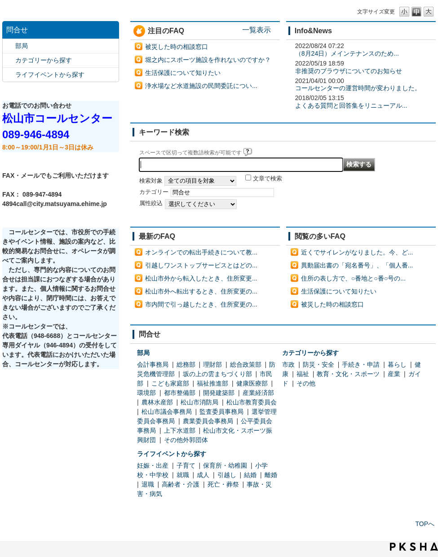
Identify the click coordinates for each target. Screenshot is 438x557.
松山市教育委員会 (251, 402)
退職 (148, 484)
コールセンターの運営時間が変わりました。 (358, 88)
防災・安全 (318, 364)
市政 (288, 364)
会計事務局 (152, 364)
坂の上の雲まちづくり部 (217, 373)
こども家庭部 (170, 383)
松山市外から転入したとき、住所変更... (201, 278)
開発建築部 (218, 392)
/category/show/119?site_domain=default (9, 46)
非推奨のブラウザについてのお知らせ (348, 71)
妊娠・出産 (152, 465)
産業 (394, 373)
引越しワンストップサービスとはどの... (201, 265)
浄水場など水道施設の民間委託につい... (201, 85)
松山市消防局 (199, 402)
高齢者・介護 (180, 484)
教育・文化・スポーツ (348, 373)
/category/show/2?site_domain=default (9, 60)
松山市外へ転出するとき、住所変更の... (201, 291)
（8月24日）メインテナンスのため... (347, 53)
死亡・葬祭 (223, 484)
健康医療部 (252, 383)
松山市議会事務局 (167, 411)
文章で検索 (267, 178)
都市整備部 (179, 392)
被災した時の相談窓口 (176, 46)
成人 (203, 474)
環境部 (146, 392)
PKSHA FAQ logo (414, 547)
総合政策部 (245, 364)
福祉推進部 (212, 383)
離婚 (271, 474)
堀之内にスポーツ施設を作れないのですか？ (208, 59)
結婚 (250, 474)
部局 (21, 45)
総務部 (186, 364)
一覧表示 (256, 30)
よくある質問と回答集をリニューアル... (351, 105)
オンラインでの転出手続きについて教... (201, 252)
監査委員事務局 (221, 411)
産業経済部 (258, 392)
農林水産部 (157, 402)
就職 (183, 474)
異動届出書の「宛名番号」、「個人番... (357, 265)
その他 (305, 383)
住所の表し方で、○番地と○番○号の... (353, 278)
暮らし (397, 364)
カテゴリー (153, 192)
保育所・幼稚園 (225, 465)
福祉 (302, 373)
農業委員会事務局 (208, 421)
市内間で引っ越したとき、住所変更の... (201, 304)
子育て (186, 465)
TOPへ (424, 523)
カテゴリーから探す (43, 60)
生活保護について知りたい (183, 72)
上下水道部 (179, 430)
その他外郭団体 (186, 439)
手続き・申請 (361, 364)
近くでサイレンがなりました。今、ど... (357, 252)
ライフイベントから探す (49, 74)
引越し (226, 474)
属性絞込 (151, 203)
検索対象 (151, 181)
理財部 (212, 364)
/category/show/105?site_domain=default (9, 74)
